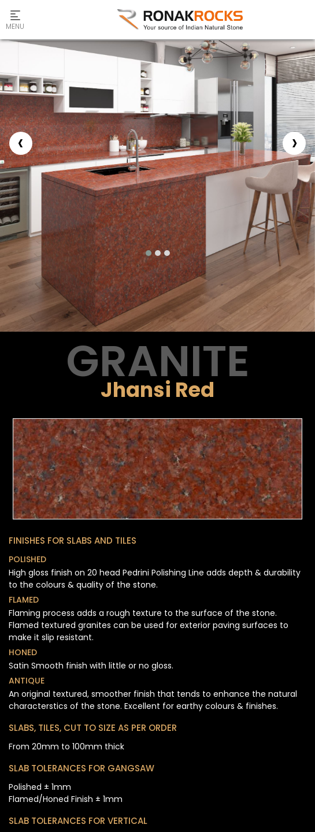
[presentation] (20, 143)
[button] (148, 253)
